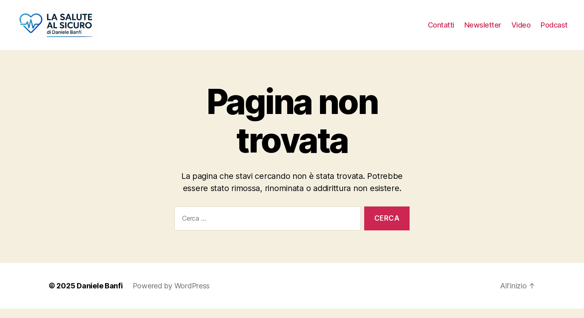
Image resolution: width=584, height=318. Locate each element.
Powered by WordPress (171, 295)
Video (521, 29)
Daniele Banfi (100, 295)
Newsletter (482, 29)
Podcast (554, 29)
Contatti (441, 29)
